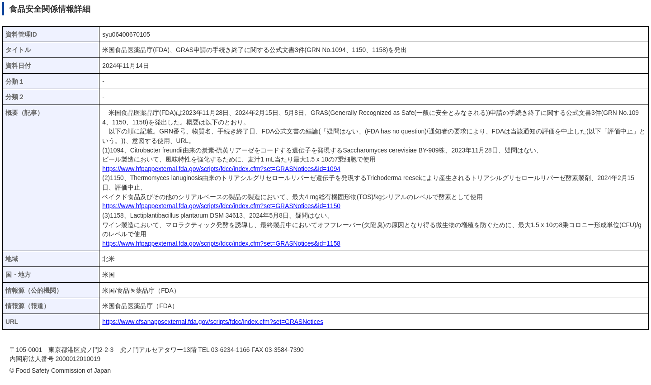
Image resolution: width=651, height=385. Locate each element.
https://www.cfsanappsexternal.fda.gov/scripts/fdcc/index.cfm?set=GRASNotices (212, 321)
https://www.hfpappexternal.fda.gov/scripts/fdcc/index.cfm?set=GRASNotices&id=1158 (221, 243)
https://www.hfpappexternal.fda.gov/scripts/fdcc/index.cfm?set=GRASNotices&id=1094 (221, 169)
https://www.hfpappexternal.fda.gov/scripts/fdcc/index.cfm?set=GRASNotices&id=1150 (221, 206)
